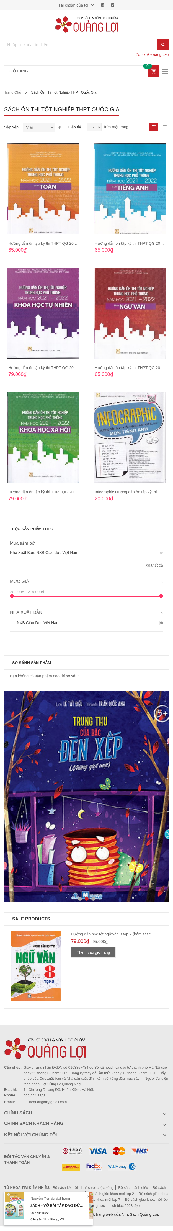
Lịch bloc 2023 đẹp (124, 1206)
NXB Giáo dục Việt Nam (38, 622)
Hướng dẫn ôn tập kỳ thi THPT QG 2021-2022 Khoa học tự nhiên (64, 367)
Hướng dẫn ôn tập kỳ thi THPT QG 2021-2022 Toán (52, 243)
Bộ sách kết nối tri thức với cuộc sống (83, 1187)
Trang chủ (12, 92)
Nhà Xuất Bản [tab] (26, 612)
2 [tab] (87, 899)
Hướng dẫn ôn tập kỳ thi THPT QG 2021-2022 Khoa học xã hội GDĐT (68, 492)
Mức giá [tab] (19, 581)
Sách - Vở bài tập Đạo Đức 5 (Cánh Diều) (57, 1205)
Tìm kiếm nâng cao (152, 54)
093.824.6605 (35, 1096)
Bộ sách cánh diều (133, 1187)
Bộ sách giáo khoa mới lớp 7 (97, 1199)
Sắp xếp (11, 127)
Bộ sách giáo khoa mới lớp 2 (111, 1194)
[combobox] (81, 44)
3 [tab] (93, 899)
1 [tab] (80, 899)
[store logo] (86, 24)
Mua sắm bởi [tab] (23, 543)
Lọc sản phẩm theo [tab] (32, 529)
